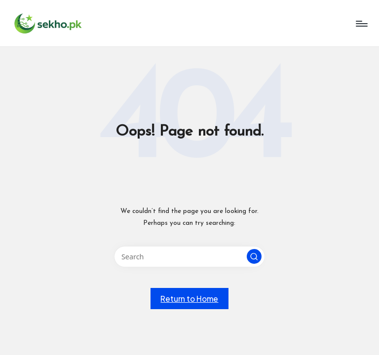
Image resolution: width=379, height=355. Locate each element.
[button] (254, 256)
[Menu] (361, 24)
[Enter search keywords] (189, 256)
